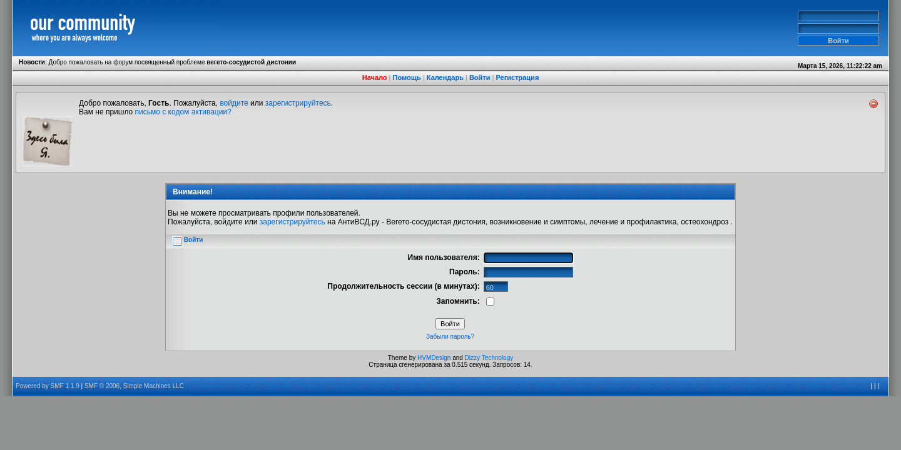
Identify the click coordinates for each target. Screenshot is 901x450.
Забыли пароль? (450, 336)
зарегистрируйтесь (298, 103)
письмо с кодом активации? (183, 112)
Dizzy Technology (489, 357)
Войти (480, 77)
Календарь (445, 77)
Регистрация (517, 77)
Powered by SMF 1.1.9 (47, 385)
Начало (374, 77)
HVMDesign (433, 357)
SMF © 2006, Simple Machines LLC (134, 385)
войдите (234, 103)
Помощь (407, 77)
